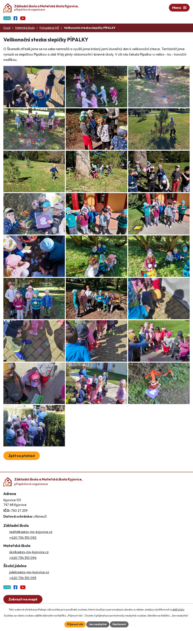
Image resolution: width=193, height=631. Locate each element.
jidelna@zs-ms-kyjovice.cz (29, 572)
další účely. (178, 609)
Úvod (6, 28)
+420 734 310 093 (22, 578)
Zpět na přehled (21, 456)
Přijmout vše (75, 624)
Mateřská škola (24, 28)
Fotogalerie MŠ (49, 28)
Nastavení (119, 624)
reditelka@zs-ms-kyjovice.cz (30, 532)
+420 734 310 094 (23, 558)
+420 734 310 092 (22, 538)
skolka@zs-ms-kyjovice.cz (29, 552)
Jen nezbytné (98, 624)
